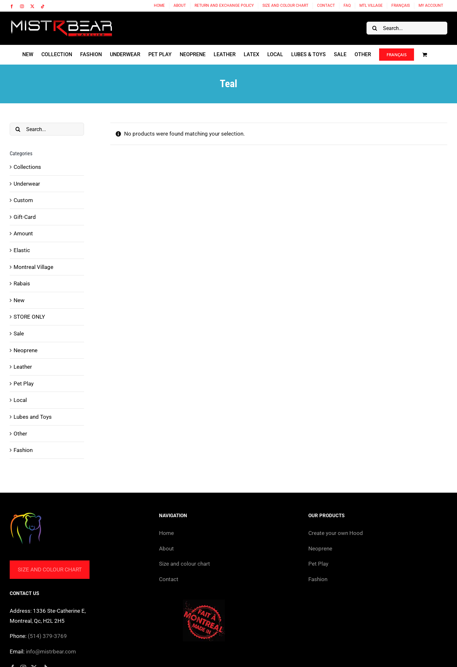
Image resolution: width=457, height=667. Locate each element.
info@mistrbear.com (51, 651)
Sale (19, 333)
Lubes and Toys (33, 417)
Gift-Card (25, 217)
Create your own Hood (335, 533)
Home (166, 533)
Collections (27, 167)
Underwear (27, 183)
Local (20, 400)
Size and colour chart (50, 569)
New (19, 300)
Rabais (22, 283)
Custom (23, 200)
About (166, 548)
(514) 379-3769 (47, 636)
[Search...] (407, 28)
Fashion (23, 450)
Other (20, 433)
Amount (23, 233)
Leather (23, 367)
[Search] (375, 28)
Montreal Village (33, 267)
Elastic (22, 250)
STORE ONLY (29, 316)
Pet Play (24, 383)
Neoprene (25, 350)
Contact (168, 579)
